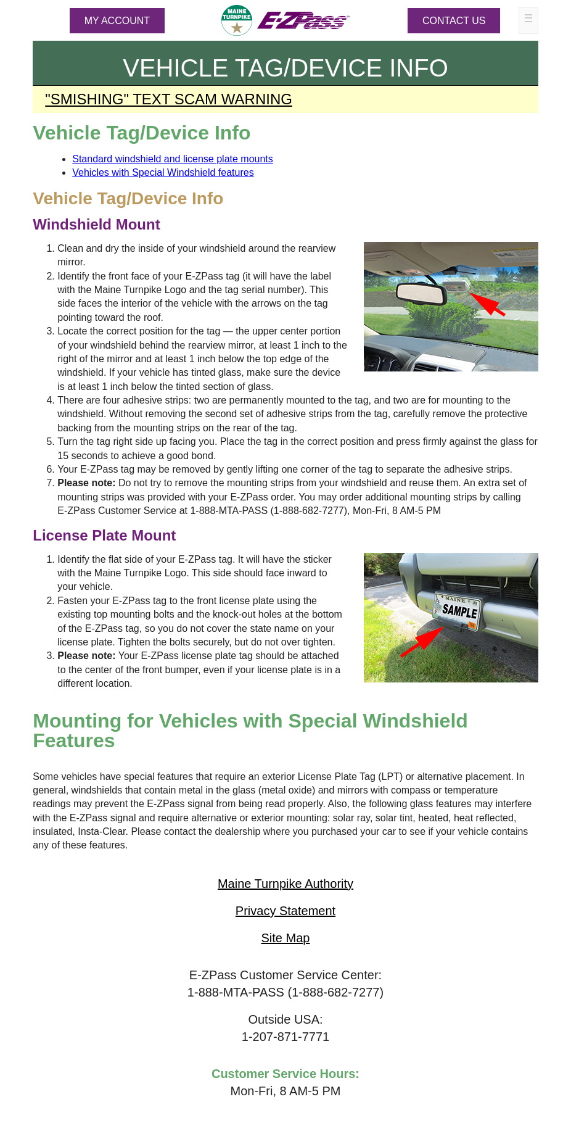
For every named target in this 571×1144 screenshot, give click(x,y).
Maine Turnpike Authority (285, 883)
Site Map (285, 938)
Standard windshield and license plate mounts (172, 159)
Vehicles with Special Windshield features (162, 172)
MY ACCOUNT (117, 20)
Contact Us (454, 20)
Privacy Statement (285, 911)
